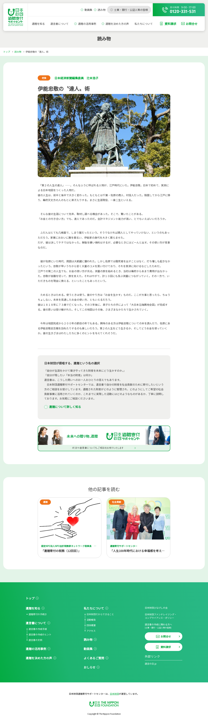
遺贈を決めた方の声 (117, 24)
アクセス (91, 630)
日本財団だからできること (100, 614)
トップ (6, 51)
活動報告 (91, 619)
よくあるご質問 (94, 658)
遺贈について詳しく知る (65, 407)
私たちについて (144, 24)
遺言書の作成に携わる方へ (163, 626)
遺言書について (59, 24)
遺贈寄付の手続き (38, 614)
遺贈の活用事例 (87, 24)
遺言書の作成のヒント (40, 634)
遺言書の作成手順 (38, 629)
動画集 (88, 649)
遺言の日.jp (150, 663)
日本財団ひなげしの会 (156, 607)
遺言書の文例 (35, 640)
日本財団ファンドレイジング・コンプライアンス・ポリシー (161, 616)
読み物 (17, 51)
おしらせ (89, 667)
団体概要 (91, 625)
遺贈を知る (38, 24)
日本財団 (114, 693)
